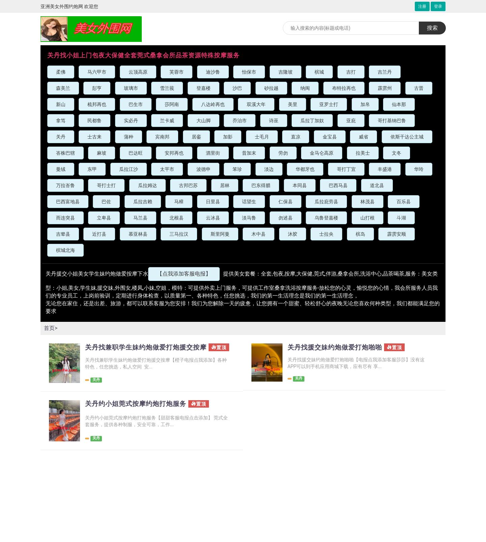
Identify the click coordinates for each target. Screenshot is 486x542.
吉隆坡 (285, 72)
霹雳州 (385, 88)
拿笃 (60, 120)
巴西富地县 (68, 201)
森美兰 (63, 88)
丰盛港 (385, 169)
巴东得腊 (260, 185)
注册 (422, 6)
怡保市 (249, 72)
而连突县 (65, 218)
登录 (438, 6)
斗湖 (401, 218)
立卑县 (104, 218)
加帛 (365, 104)
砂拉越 (271, 88)
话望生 (249, 201)
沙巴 (237, 88)
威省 (363, 136)
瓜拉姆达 (147, 185)
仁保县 (285, 201)
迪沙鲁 (213, 72)
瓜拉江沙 (128, 169)
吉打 (351, 72)
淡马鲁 (249, 218)
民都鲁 (94, 120)
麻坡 (101, 153)
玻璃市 (131, 88)
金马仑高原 (321, 153)
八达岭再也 (213, 104)
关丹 (60, 136)
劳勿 (283, 153)
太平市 (167, 169)
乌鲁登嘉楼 (326, 218)
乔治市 (240, 120)
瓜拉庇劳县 (326, 201)
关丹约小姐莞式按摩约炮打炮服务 (138, 406)
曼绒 (60, 169)
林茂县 (367, 201)
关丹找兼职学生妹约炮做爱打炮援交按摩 (145, 350)
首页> (50, 328)
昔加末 (249, 153)
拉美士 (363, 153)
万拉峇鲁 (65, 185)
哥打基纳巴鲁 (392, 120)
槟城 (319, 72)
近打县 (99, 234)
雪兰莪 (167, 88)
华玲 (419, 169)
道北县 (377, 185)
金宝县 (330, 136)
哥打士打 (106, 185)
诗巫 (273, 120)
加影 (228, 136)
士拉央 (326, 234)
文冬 (396, 153)
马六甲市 (96, 72)
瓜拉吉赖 (142, 201)
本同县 (300, 185)
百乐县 (404, 201)
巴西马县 (338, 185)
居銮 (196, 136)
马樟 (179, 201)
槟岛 (360, 234)
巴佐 (106, 201)
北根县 (176, 218)
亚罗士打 (328, 104)
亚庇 (351, 120)
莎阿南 (172, 104)
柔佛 (60, 72)
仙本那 (399, 104)
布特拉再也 (344, 88)
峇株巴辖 (65, 153)
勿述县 (285, 218)
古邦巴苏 (188, 185)
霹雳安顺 (396, 234)
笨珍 (237, 169)
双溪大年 (256, 104)
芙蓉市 (176, 72)
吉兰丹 (385, 72)
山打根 (367, 218)
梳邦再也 (96, 104)
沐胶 (292, 234)
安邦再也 (174, 153)
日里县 (213, 201)
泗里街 (213, 153)
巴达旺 (136, 153)
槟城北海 (65, 250)
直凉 (295, 136)
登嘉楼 (203, 88)
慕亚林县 (138, 234)
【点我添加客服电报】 (184, 273)
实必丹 (131, 120)
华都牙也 (305, 169)
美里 (292, 104)
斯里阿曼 (220, 234)
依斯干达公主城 (407, 136)
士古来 (94, 136)
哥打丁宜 (346, 169)
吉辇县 (63, 234)
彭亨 (97, 88)
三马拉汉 (178, 234)
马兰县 (140, 218)
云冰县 (213, 218)
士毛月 (262, 136)
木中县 (258, 234)
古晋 (419, 88)
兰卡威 (167, 120)
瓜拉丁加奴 (312, 120)
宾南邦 (162, 136)
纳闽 (305, 88)
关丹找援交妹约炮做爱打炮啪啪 (337, 347)
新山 (60, 104)
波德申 (203, 169)
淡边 (269, 169)
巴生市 (136, 104)
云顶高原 (138, 72)
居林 (225, 185)
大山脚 (203, 120)
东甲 (92, 169)
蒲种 (128, 136)
